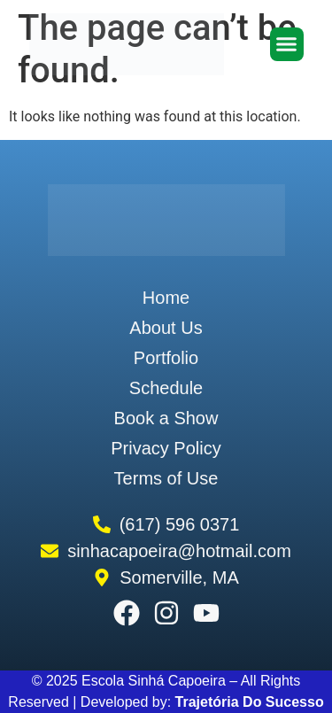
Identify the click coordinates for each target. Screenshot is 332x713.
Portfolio (166, 358)
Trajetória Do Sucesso (249, 701)
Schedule (166, 388)
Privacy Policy (165, 448)
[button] (287, 44)
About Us (165, 327)
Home (166, 297)
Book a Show (166, 418)
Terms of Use (166, 478)
